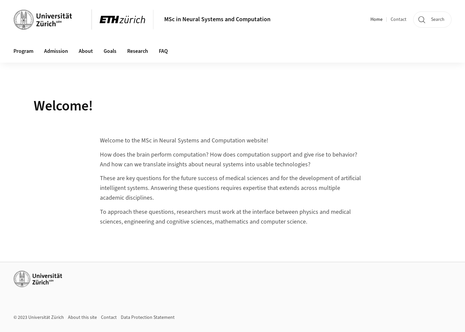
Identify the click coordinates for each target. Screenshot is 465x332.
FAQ (163, 51)
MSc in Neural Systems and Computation (217, 19)
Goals (110, 51)
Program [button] (23, 51)
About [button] (86, 51)
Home (376, 19)
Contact (398, 19)
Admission (56, 51)
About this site (82, 317)
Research (137, 51)
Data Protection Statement (148, 317)
